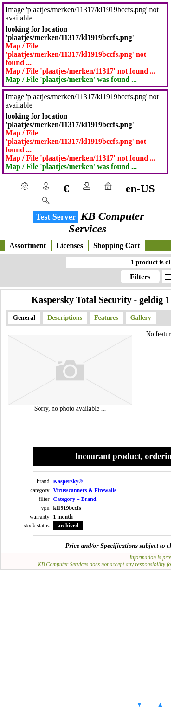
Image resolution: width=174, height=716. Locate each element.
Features (106, 317)
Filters (140, 277)
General (24, 317)
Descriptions (64, 317)
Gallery (140, 317)
